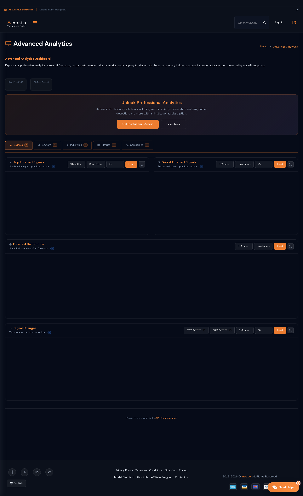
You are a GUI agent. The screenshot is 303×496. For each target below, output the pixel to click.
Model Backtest (124, 477)
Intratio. (246, 476)
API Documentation (166, 418)
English (16, 483)
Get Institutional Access (137, 124)
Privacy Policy (124, 470)
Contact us (182, 477)
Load (131, 164)
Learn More (173, 124)
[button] (283, 487)
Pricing (183, 470)
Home (263, 46)
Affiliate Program (161, 477)
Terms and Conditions (149, 470)
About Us (142, 477)
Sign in (279, 22)
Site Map (170, 470)
